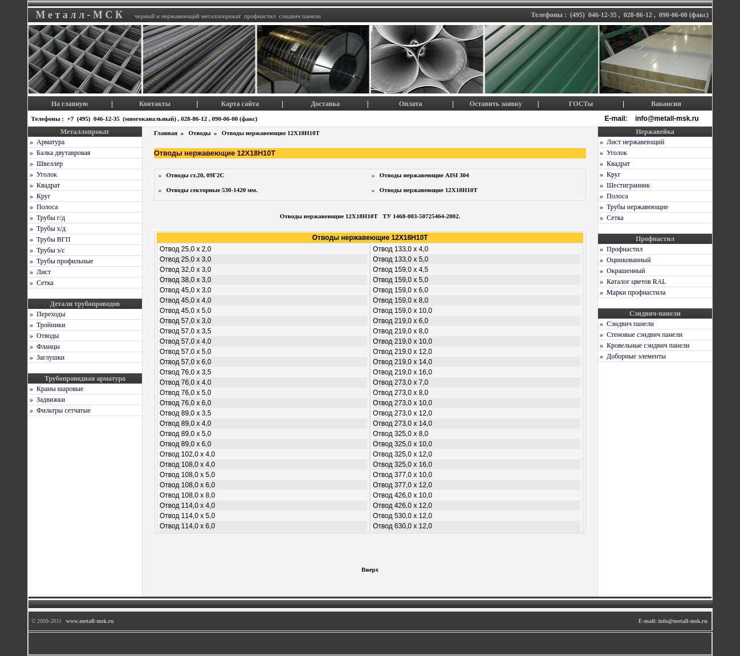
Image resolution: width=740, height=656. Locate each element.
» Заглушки (46, 357)
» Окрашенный (621, 271)
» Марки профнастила (632, 292)
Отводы (200, 132)
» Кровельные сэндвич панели (643, 345)
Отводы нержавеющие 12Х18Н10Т (271, 132)
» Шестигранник (624, 185)
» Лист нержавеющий (631, 142)
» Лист (39, 272)
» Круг (39, 196)
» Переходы (47, 314)
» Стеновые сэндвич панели (640, 335)
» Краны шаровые (55, 389)
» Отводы (43, 336)
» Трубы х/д (47, 229)
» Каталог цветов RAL (632, 282)
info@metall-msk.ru (668, 119)
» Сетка (41, 283)
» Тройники (46, 325)
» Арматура (46, 142)
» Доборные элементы (632, 356)
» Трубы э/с (46, 250)
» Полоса (43, 207)
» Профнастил (620, 249)
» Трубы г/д (46, 218)
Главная (166, 132)
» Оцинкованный (624, 260)
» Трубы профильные (60, 261)
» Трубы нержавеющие (633, 207)
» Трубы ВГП (49, 239)
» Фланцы (44, 347)
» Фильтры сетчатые (59, 410)
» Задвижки (46, 400)
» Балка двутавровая (59, 153)
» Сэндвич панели (626, 324)
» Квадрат (44, 185)
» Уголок (42, 174)
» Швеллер (45, 164)
